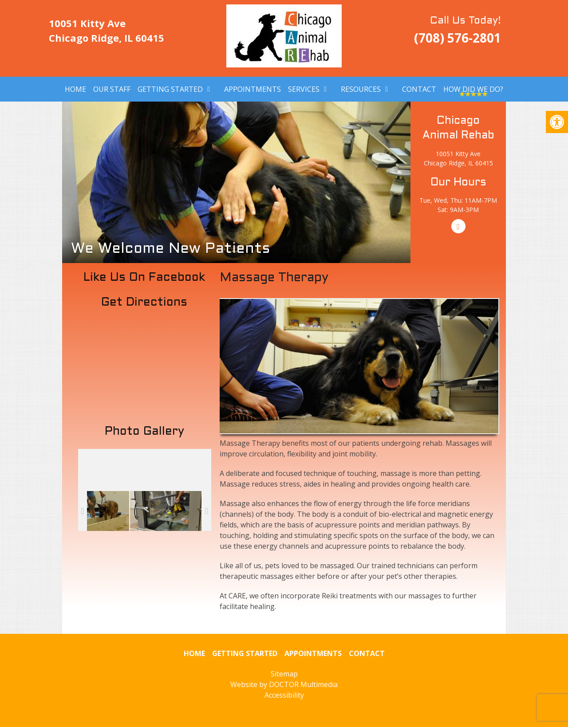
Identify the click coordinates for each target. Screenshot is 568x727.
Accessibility (284, 695)
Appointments (252, 89)
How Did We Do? (473, 89)
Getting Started (170, 89)
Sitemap (284, 674)
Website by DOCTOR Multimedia (284, 684)
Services (304, 89)
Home (75, 89)
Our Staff (111, 89)
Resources (361, 89)
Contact (419, 89)
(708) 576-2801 (457, 37)
